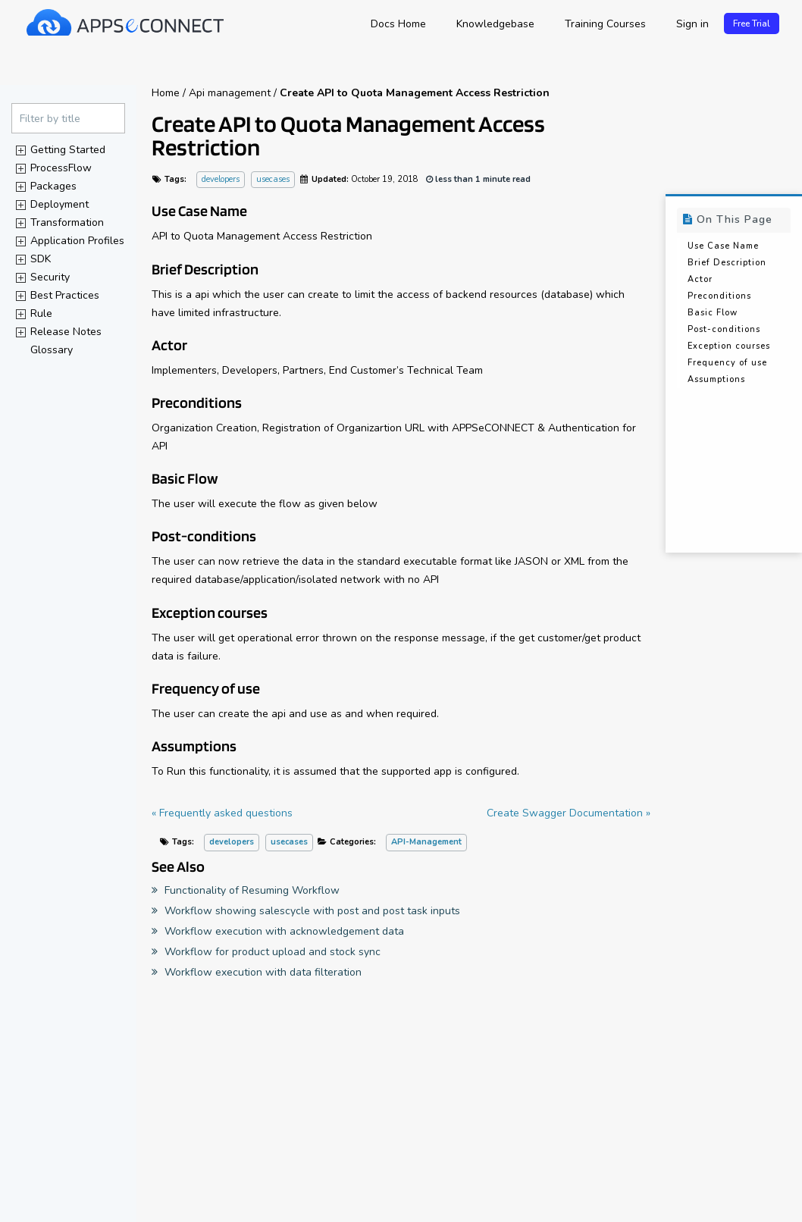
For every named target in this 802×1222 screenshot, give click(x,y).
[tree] (68, 250)
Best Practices (64, 295)
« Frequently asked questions (222, 814)
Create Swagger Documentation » (568, 814)
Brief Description (727, 263)
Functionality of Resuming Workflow (246, 890)
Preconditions (719, 296)
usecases (273, 180)
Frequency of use (727, 363)
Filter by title (50, 118)
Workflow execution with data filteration (257, 972)
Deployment (59, 204)
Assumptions (716, 380)
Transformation (67, 222)
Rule (41, 313)
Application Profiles (77, 240)
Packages (53, 186)
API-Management (426, 842)
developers (221, 180)
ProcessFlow (61, 168)
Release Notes (66, 331)
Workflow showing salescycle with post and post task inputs (306, 911)
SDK (40, 259)
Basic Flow (713, 313)
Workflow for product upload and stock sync (266, 952)
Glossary (51, 350)
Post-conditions (724, 330)
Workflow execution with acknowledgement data (278, 931)
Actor (700, 280)
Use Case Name (723, 246)
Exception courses (729, 346)
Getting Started (67, 150)
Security (50, 277)
